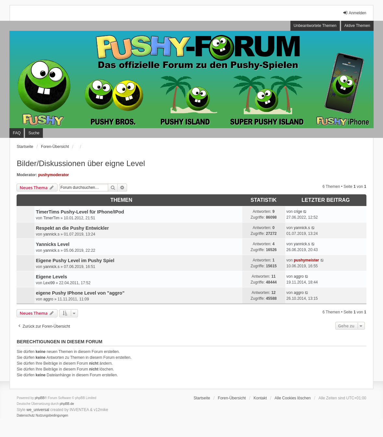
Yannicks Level (52, 244)
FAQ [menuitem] (16, 133)
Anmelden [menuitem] (354, 12)
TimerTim (51, 218)
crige (298, 211)
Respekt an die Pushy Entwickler (72, 228)
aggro (299, 276)
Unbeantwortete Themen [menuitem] (315, 25)
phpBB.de (67, 404)
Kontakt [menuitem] (260, 398)
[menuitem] (26, 416)
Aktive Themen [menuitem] (357, 25)
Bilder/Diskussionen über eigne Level (81, 163)
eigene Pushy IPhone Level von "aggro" (80, 293)
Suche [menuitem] (33, 133)
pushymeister (306, 260)
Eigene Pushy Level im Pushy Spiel (75, 260)
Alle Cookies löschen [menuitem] (292, 398)
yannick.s (51, 234)
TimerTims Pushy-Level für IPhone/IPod (80, 211)
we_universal (37, 409)
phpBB (40, 398)
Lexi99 (49, 283)
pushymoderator (53, 175)
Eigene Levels (51, 276)
